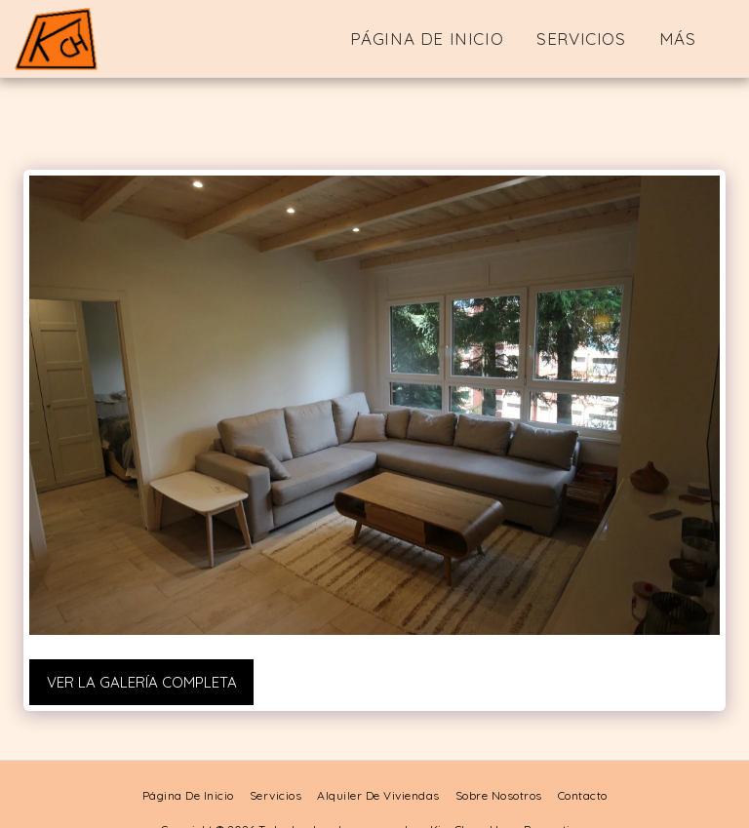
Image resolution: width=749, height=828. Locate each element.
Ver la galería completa (142, 682)
